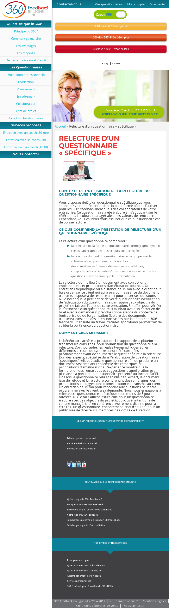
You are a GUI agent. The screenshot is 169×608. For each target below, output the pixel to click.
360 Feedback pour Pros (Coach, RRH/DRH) (90, 586)
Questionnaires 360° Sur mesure (84, 570)
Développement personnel (81, 438)
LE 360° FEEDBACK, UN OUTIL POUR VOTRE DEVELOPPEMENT (110, 421)
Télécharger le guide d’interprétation (86, 525)
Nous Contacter (26, 154)
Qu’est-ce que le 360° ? (26, 24)
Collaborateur (26, 104)
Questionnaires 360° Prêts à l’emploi (86, 565)
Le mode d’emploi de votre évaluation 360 (89, 509)
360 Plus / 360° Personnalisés (111, 49)
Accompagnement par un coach (84, 575)
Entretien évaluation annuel (82, 443)
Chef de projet (26, 111)
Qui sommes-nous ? (124, 601)
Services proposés (26, 125)
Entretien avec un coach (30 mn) (26, 132)
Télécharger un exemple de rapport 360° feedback (93, 519)
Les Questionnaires (26, 67)
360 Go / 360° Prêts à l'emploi (111, 37)
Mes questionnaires (108, 4)
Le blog (104, 63)
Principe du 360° (26, 31)
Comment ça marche (26, 38)
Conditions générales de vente (97, 606)
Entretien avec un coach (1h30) (26, 147)
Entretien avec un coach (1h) (26, 140)
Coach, (104, 14)
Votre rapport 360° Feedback (82, 514)
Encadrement (26, 96)
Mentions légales (154, 601)
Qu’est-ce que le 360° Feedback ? (84, 499)
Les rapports (26, 53)
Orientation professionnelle (25, 75)
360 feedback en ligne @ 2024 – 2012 (79, 601)
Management (26, 89)
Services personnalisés (79, 580)
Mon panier (158, 4)
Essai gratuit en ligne (78, 560)
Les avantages (26, 46)
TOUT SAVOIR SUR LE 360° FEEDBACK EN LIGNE (110, 482)
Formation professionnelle (81, 448)
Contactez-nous (69, 4)
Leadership (26, 82)
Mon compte (136, 4)
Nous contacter (134, 606)
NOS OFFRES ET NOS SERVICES (110, 543)
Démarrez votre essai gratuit (26, 60)
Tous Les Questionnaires (25, 118)
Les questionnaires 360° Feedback (85, 504)
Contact (116, 63)
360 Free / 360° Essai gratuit (111, 26)
